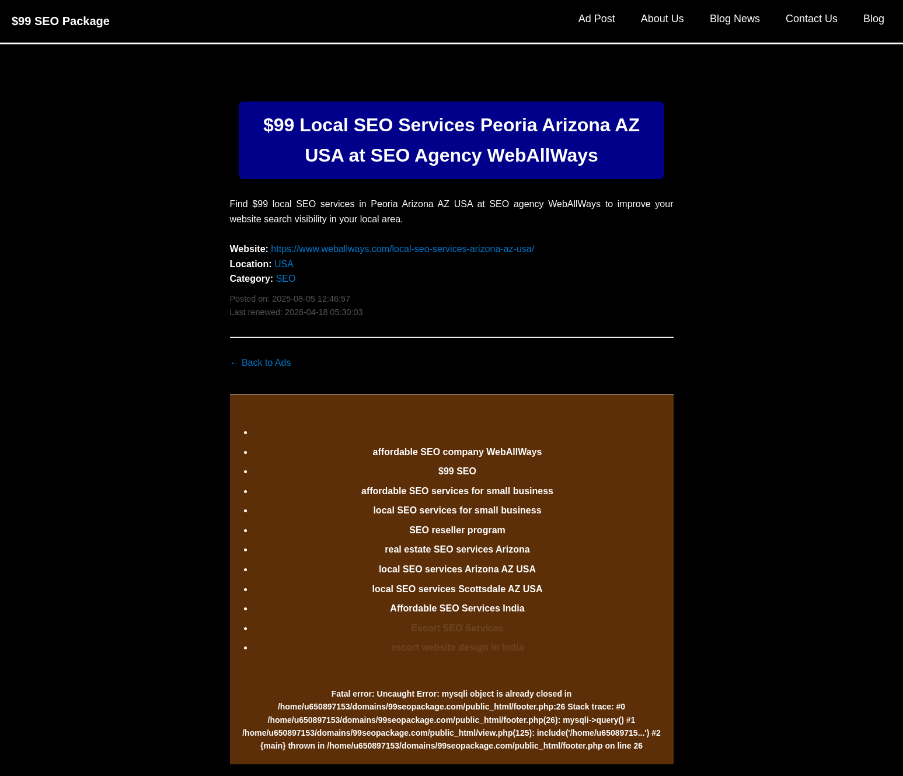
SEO (286, 279)
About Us (662, 19)
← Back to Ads (260, 363)
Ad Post (596, 19)
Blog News (735, 19)
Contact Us (812, 19)
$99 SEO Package (61, 21)
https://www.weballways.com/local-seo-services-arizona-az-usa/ (402, 249)
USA (284, 264)
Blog (873, 19)
